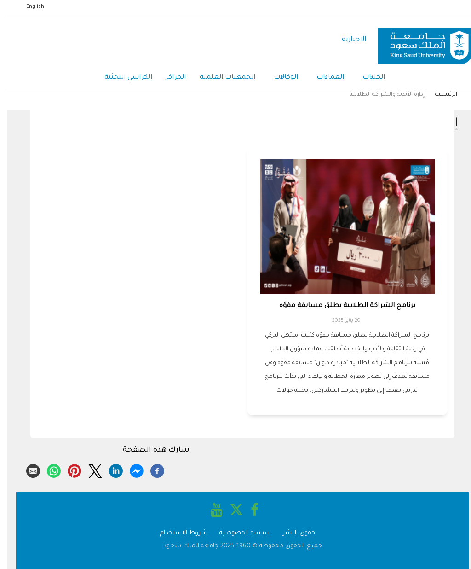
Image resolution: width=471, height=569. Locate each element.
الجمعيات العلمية (220, 77)
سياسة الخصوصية (238, 533)
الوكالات (279, 78)
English (28, 7)
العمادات (323, 78)
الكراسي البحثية (121, 77)
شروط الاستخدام (177, 533)
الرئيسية (439, 95)
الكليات (367, 78)
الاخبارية (347, 40)
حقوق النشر (292, 533)
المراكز (169, 77)
